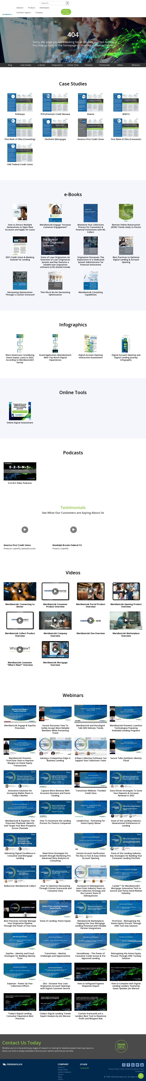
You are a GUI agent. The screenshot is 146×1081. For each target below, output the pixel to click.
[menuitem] (63, 8)
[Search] (139, 4)
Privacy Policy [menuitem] (113, 1066)
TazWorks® (84, 1065)
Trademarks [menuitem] (139, 1068)
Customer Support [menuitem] (105, 9)
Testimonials (73, 506)
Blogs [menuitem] (60, 1074)
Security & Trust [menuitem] (137, 1066)
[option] (73, 36)
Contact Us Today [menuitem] (135, 9)
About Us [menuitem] (61, 1064)
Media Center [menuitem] (63, 1067)
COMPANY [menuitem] (63, 1061)
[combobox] (125, 4)
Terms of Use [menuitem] (125, 1066)
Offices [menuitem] (60, 1076)
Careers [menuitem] (61, 1072)
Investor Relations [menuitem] (64, 1069)
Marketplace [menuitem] (88, 9)
